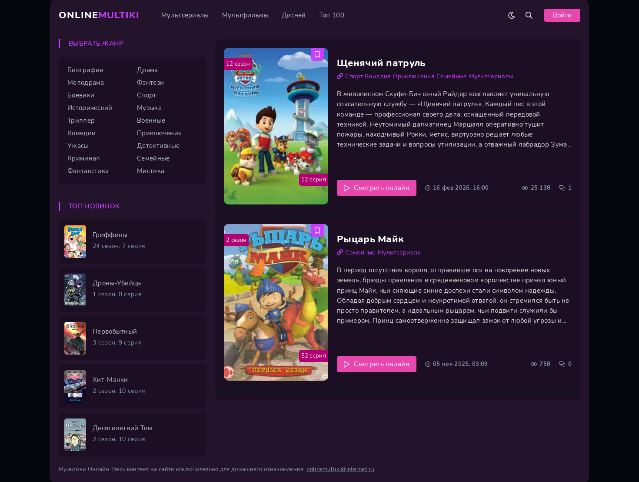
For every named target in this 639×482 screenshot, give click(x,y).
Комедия (378, 76)
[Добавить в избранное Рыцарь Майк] (317, 230)
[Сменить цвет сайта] (511, 15)
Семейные (451, 76)
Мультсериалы (185, 15)
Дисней (294, 15)
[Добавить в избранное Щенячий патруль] (317, 54)
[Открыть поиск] (529, 15)
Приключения (414, 76)
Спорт (354, 76)
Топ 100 (331, 15)
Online (99, 15)
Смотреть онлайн (381, 188)
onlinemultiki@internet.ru (340, 469)
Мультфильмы (245, 15)
